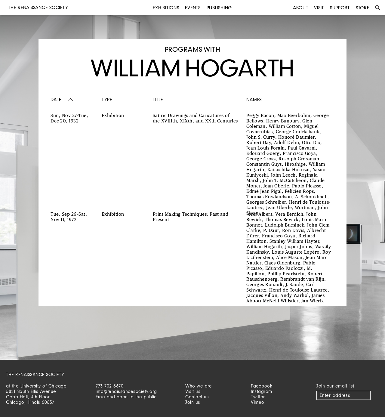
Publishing (219, 8)
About (300, 8)
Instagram (261, 391)
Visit (319, 8)
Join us (192, 402)
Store (362, 8)
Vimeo (257, 402)
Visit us (192, 391)
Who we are (198, 386)
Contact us (197, 397)
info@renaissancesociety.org (126, 391)
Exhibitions (166, 8)
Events (193, 8)
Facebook (261, 386)
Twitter (258, 397)
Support (340, 8)
